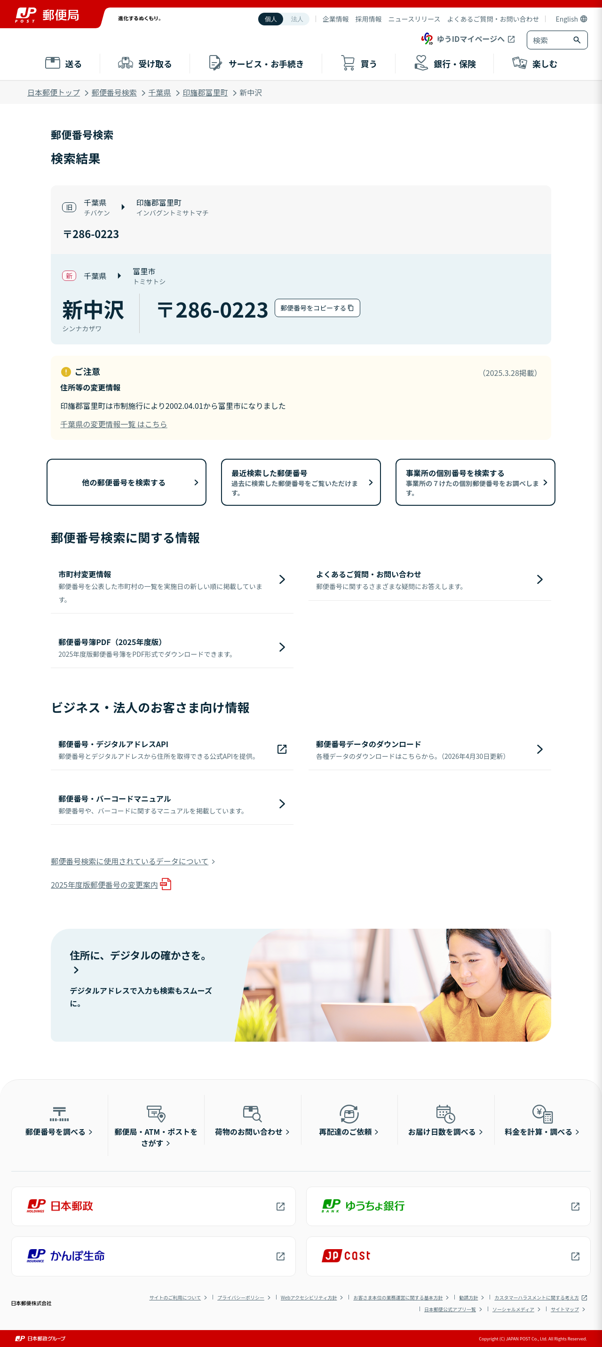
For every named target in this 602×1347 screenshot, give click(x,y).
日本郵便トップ (53, 92)
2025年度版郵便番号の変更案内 (104, 884)
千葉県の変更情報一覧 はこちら (113, 424)
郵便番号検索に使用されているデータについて (129, 861)
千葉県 (160, 92)
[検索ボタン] (578, 40)
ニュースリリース (414, 19)
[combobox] (548, 40)
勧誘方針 (468, 1297)
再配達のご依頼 (345, 1119)
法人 (297, 19)
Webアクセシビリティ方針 (309, 1297)
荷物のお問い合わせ (249, 1119)
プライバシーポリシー (240, 1297)
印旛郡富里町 (205, 92)
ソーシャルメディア (513, 1309)
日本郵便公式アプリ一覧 (450, 1309)
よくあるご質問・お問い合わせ (493, 19)
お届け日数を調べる (442, 1119)
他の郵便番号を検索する (124, 482)
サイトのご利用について (175, 1297)
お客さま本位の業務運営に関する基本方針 (398, 1297)
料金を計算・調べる (538, 1119)
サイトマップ (565, 1309)
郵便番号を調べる (55, 1119)
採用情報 (369, 19)
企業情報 (336, 19)
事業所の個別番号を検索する (472, 482)
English (566, 19)
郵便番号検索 (114, 92)
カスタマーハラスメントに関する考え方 (536, 1297)
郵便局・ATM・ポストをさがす (156, 1125)
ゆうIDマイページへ (462, 38)
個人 (271, 19)
